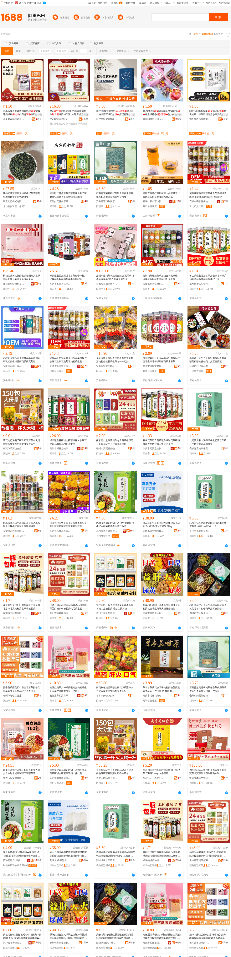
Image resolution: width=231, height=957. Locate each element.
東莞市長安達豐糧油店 (13, 778)
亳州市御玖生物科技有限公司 (200, 283)
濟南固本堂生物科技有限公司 (200, 778)
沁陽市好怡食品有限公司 (200, 366)
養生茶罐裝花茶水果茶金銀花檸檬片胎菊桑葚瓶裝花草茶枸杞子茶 (207, 277)
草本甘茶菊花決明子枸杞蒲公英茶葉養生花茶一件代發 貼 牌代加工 (161, 689)
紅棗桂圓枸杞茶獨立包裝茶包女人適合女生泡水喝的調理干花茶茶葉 (21, 772)
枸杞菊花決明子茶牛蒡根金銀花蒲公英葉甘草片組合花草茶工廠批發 (207, 607)
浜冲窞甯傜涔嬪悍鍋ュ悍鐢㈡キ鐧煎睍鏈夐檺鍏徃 (13, 860)
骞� (39, 118)
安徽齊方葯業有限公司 (13, 531)
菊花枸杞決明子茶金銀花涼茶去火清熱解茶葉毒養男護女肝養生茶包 (21, 442)
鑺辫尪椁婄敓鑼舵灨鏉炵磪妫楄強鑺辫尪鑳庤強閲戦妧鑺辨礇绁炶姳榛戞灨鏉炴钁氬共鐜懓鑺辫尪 (161, 854)
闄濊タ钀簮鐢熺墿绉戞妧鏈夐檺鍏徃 (60, 860)
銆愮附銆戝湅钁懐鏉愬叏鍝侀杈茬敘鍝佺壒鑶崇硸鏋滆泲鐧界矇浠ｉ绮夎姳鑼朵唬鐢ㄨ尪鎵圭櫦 (208, 854)
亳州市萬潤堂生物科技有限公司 (106, 448)
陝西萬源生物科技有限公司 (153, 531)
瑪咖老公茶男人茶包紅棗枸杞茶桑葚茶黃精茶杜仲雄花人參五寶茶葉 (207, 360)
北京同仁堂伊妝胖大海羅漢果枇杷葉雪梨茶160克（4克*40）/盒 (207, 524)
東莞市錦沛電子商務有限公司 (106, 778)
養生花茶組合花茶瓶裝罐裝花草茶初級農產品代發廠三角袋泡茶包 (161, 442)
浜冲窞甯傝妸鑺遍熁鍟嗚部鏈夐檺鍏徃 (200, 860)
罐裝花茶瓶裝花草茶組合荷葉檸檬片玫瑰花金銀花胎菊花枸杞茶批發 (207, 195)
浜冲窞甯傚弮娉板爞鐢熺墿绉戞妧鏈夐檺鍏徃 (106, 119)
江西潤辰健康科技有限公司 (13, 283)
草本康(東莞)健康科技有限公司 (106, 695)
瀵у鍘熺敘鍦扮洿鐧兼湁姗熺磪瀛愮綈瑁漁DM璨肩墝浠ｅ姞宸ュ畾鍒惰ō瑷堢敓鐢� (69, 113)
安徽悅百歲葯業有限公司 (106, 283)
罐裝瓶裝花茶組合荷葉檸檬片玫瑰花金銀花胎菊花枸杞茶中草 (68, 442)
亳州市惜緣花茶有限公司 (153, 695)
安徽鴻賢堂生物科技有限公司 (106, 366)
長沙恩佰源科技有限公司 (200, 531)
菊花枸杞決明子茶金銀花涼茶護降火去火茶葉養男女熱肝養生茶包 (114, 689)
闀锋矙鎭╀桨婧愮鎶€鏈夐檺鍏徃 (106, 860)
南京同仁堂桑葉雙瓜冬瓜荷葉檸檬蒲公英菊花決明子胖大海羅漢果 (114, 442)
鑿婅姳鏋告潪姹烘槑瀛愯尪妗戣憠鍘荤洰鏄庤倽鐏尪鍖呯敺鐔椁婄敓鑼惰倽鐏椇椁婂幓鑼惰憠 (68, 936)
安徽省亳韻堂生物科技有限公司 (200, 201)
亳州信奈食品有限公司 (60, 531)
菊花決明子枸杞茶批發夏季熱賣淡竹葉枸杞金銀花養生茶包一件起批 (114, 360)
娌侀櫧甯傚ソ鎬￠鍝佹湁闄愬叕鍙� (153, 119)
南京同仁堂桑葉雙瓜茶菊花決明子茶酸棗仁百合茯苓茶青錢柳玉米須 (68, 195)
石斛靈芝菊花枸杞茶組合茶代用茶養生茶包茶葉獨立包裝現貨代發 (114, 195)
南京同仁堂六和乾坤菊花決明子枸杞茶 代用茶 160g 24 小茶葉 (161, 772)
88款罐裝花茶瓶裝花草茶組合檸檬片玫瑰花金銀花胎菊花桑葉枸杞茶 (68, 277)
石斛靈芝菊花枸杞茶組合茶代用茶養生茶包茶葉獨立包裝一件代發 (207, 689)
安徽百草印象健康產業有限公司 (106, 201)
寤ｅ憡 (38, 114)
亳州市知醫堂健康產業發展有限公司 (200, 695)
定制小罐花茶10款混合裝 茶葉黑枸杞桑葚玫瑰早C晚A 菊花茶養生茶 (115, 277)
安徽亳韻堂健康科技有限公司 (153, 283)
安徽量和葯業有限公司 (60, 695)
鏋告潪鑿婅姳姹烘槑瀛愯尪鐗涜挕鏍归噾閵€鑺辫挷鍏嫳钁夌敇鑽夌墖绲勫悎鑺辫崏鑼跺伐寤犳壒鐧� (114, 936)
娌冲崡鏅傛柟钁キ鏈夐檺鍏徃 (153, 860)
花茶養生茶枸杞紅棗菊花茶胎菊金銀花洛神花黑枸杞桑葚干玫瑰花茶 (21, 607)
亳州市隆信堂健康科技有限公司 (13, 695)
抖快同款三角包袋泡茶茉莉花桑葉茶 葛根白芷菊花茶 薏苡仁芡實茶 (114, 607)
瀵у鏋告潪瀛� (57, 123)
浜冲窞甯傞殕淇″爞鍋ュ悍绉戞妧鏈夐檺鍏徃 (200, 942)
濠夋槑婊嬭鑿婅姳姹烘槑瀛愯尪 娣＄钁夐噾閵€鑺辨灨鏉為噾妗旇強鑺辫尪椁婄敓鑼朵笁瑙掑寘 (21, 854)
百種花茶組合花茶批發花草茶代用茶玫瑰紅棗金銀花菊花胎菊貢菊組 (21, 360)
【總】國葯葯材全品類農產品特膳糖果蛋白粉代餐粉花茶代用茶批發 (68, 607)
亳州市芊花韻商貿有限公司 (60, 613)
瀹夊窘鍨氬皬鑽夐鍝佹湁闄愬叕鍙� (13, 119)
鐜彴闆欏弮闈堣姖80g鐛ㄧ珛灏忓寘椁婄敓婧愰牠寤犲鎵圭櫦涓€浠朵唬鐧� (115, 113)
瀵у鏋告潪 (71, 123)
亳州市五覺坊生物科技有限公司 (60, 283)
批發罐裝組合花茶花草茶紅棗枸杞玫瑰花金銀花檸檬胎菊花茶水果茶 (161, 360)
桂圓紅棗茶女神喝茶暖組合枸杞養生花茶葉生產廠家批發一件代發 (68, 689)
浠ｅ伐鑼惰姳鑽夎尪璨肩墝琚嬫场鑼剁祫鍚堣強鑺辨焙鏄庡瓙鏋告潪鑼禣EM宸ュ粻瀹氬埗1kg (69, 854)
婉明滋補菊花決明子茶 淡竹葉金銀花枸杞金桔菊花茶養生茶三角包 (115, 524)
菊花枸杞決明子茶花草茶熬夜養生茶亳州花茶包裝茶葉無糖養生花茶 (68, 524)
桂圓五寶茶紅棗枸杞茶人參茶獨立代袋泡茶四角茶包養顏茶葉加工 (161, 195)
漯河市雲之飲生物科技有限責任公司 (200, 613)
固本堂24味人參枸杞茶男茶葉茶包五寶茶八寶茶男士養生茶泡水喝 (207, 772)
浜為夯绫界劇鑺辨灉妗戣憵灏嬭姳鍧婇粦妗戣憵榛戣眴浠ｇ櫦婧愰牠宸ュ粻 (21, 113)
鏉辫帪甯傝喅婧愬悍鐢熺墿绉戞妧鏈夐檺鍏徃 (60, 942)
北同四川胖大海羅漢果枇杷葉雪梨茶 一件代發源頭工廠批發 (207, 442)
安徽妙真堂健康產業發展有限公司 (60, 201)
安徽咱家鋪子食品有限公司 (13, 366)
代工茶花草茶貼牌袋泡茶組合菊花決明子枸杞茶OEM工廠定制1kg (161, 524)
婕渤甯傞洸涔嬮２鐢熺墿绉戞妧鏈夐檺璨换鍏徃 (106, 942)
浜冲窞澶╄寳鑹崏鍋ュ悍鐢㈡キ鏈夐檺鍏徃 (13, 942)
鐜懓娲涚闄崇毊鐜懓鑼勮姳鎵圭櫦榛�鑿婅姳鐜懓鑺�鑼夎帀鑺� (161, 113)
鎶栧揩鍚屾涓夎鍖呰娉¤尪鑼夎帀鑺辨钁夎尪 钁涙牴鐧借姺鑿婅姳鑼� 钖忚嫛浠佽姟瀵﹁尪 (22, 936)
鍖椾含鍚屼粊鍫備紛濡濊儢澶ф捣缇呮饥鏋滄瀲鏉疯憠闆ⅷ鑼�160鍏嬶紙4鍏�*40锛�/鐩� (115, 854)
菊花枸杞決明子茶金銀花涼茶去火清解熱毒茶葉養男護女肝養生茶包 (114, 772)
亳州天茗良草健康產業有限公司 (106, 613)
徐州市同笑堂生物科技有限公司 (153, 448)
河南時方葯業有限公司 (13, 613)
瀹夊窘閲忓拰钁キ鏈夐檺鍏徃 (153, 942)
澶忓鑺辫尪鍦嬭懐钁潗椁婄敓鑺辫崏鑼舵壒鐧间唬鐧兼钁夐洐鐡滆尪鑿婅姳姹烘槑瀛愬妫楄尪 (208, 936)
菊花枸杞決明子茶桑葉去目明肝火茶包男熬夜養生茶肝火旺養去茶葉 (161, 607)
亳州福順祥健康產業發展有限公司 (60, 778)
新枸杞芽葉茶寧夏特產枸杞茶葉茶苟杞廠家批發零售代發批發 (21, 195)
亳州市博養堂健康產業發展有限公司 (60, 448)
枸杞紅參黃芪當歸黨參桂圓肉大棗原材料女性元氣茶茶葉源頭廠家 (21, 277)
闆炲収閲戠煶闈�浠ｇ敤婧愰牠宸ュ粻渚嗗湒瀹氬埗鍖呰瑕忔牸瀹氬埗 (208, 113)
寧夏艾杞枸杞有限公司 (13, 201)
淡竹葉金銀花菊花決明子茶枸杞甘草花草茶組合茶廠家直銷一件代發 (68, 772)
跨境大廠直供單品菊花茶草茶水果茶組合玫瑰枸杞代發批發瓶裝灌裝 (21, 524)
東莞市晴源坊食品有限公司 (13, 448)
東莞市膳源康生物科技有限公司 (153, 613)
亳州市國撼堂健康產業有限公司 (153, 366)
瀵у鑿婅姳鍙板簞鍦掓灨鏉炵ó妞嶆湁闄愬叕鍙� (60, 119)
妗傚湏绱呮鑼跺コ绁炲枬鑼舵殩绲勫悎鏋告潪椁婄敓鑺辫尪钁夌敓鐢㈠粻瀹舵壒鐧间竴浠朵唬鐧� (162, 936)
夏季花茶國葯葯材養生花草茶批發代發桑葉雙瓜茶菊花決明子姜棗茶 (21, 689)
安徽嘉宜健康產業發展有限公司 (200, 448)
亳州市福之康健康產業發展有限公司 (106, 531)
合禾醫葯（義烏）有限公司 (153, 778)
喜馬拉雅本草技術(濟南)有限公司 (153, 201)
